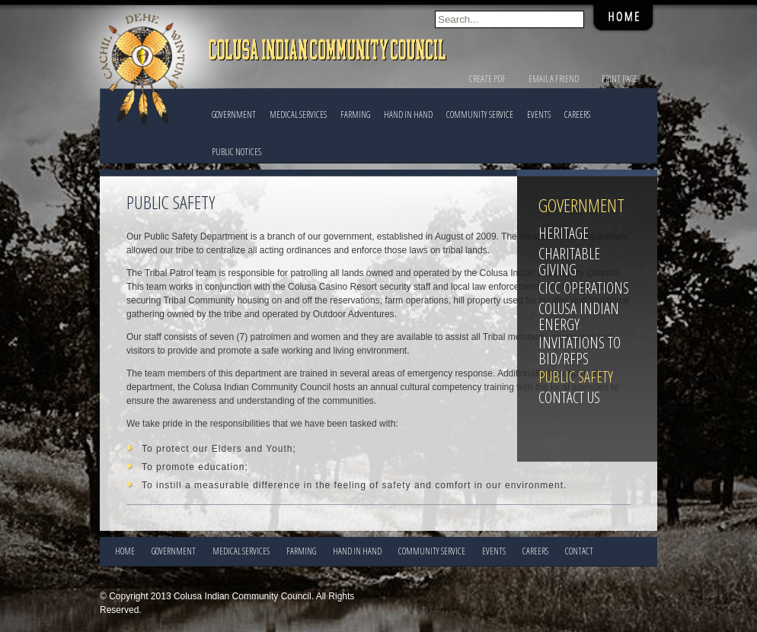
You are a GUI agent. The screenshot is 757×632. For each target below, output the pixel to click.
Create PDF (487, 78)
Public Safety (575, 377)
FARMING (355, 114)
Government (234, 114)
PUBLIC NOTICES (236, 151)
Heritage (563, 233)
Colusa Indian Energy (578, 316)
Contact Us (569, 397)
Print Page (619, 78)
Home (125, 551)
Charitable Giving (569, 261)
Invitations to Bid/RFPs (579, 350)
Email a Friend (554, 78)
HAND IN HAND (408, 114)
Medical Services (298, 114)
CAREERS (577, 114)
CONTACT (579, 551)
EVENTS (539, 114)
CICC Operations (583, 288)
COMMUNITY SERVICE (479, 114)
